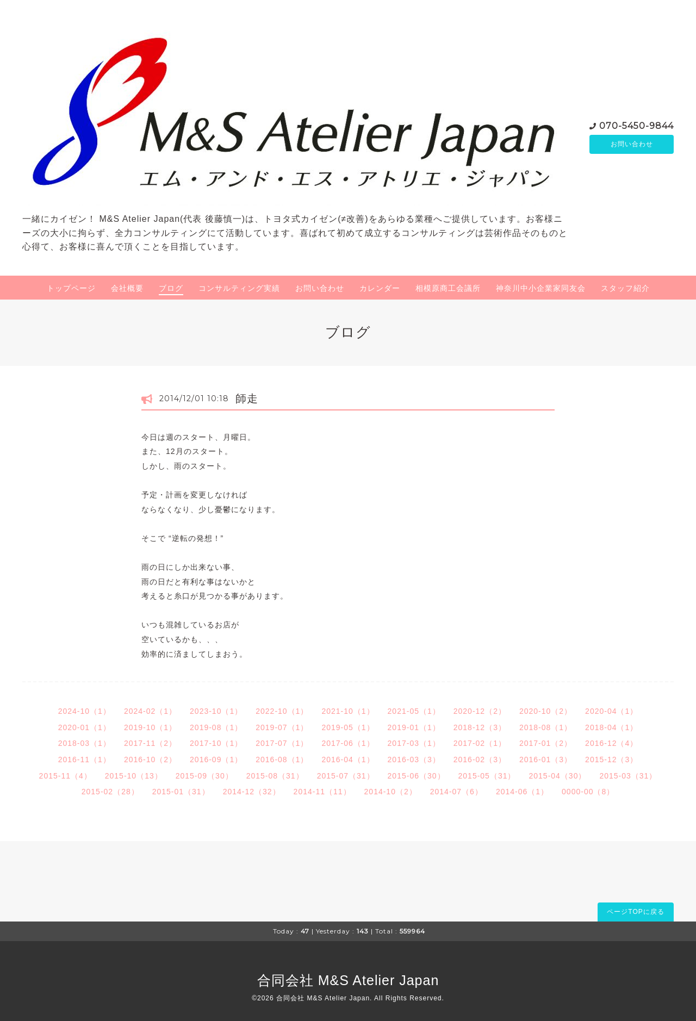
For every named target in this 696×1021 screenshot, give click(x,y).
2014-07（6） (456, 791)
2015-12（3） (611, 759)
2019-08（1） (216, 727)
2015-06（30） (416, 775)
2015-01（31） (181, 791)
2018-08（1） (545, 727)
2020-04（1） (611, 711)
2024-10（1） (84, 711)
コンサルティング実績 (239, 288)
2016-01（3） (545, 759)
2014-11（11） (322, 791)
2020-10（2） (545, 711)
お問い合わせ (631, 144)
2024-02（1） (150, 711)
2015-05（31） (487, 775)
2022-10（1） (282, 711)
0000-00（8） (588, 791)
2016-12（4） (611, 743)
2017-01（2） (545, 743)
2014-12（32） (252, 791)
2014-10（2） (390, 791)
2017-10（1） (216, 743)
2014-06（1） (522, 791)
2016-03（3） (414, 759)
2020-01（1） (84, 727)
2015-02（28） (110, 791)
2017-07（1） (282, 743)
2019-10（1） (150, 727)
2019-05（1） (347, 727)
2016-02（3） (479, 759)
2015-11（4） (65, 775)
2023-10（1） (216, 711)
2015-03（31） (628, 775)
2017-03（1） (414, 743)
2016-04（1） (347, 759)
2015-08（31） (275, 775)
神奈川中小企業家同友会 (541, 288)
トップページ (71, 288)
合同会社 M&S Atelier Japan (348, 980)
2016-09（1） (216, 759)
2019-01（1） (414, 727)
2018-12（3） (479, 727)
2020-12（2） (479, 711)
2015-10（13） (134, 775)
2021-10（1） (347, 711)
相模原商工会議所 (448, 288)
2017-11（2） (150, 743)
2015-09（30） (204, 775)
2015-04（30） (557, 775)
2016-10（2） (150, 759)
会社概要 (127, 288)
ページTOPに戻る (635, 912)
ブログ (171, 288)
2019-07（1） (282, 727)
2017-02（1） (479, 743)
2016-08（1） (282, 759)
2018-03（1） (84, 743)
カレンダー (379, 288)
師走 (246, 398)
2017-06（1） (347, 743)
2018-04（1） (611, 727)
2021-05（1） (414, 711)
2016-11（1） (84, 759)
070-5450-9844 (636, 125)
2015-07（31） (346, 775)
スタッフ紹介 (625, 288)
